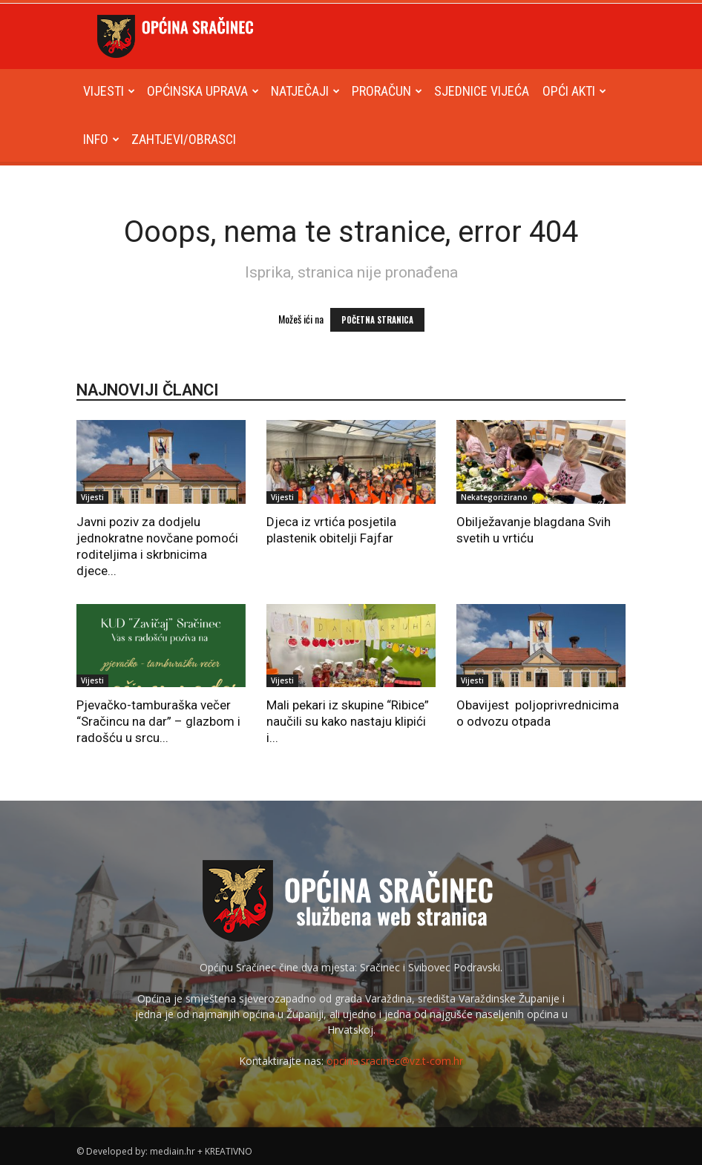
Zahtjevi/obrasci (183, 139)
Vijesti (109, 91)
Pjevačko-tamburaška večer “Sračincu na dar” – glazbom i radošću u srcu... (158, 721)
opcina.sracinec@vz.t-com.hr (395, 1061)
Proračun (387, 91)
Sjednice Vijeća (481, 91)
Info (101, 139)
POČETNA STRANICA (377, 320)
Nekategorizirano (494, 497)
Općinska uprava (203, 91)
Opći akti (574, 91)
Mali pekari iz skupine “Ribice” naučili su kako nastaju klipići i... (347, 721)
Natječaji (305, 91)
